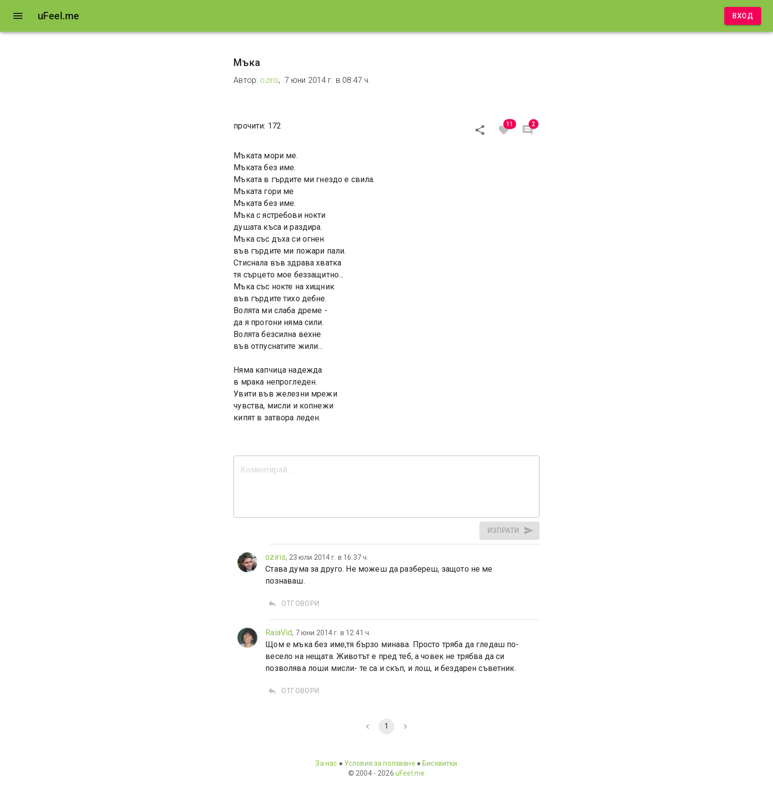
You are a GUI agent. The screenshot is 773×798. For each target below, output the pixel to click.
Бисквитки (439, 763)
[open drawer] (18, 16)
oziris (269, 80)
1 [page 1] (386, 726)
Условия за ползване (379, 763)
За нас (326, 763)
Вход (742, 16)
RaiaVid (278, 632)
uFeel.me (410, 773)
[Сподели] (480, 130)
